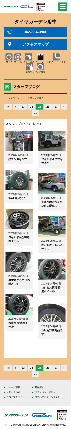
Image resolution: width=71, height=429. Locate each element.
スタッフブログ (35, 98)
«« (8, 106)
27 (56, 106)
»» (35, 113)
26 (47, 106)
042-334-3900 (27, 32)
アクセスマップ (28, 44)
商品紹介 (39, 387)
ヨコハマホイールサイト (47, 397)
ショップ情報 (13, 387)
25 (39, 106)
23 (23, 106)
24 (31, 106)
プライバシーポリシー (46, 392)
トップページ (13, 98)
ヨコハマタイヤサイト (17, 397)
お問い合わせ (13, 392)
